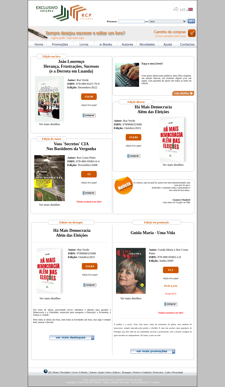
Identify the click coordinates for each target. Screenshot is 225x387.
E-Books (83, 372)
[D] (49, 372)
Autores (93, 372)
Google (179, 202)
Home (56, 372)
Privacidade (177, 372)
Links (168, 372)
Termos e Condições (142, 372)
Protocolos (158, 372)
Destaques (126, 372)
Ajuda (101, 372)
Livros (75, 372)
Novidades (65, 372)
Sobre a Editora (112, 372)
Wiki (188, 202)
